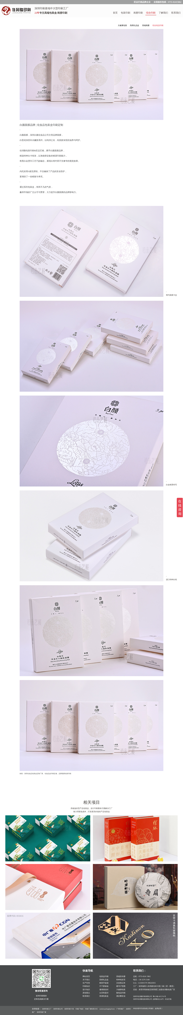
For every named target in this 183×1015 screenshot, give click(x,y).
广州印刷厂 (120, 1009)
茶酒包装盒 (103, 996)
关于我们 (86, 980)
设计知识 (86, 990)
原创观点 (86, 993)
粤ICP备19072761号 (159, 996)
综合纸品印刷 (157, 25)
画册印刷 (138, 12)
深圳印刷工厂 (47, 1009)
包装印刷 (125, 12)
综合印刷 (150, 12)
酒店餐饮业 (120, 996)
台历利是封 (103, 993)
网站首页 (86, 976)
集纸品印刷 (120, 993)
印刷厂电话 (79, 1009)
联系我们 (176, 12)
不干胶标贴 (103, 986)
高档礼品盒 (134, 25)
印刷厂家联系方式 (91, 1009)
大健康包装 (122, 25)
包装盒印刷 (103, 976)
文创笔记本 (120, 983)
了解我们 (163, 12)
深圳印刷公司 (58, 1009)
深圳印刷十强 (69, 1009)
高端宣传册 (120, 976)
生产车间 (86, 983)
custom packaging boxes (107, 1009)
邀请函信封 (103, 990)
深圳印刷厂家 (41, 1012)
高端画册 (145, 25)
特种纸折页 (120, 980)
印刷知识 (86, 986)
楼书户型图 (120, 986)
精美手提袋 (103, 983)
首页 (115, 12)
